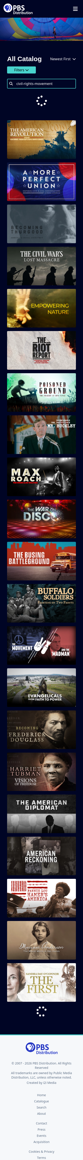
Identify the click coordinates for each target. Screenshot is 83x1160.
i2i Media (49, 1065)
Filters (21, 70)
